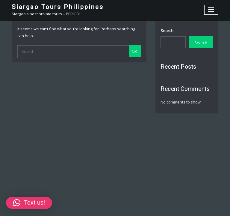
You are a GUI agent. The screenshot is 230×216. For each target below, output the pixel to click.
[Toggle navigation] (211, 10)
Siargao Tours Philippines (58, 6)
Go (134, 51)
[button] (29, 203)
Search (167, 30)
